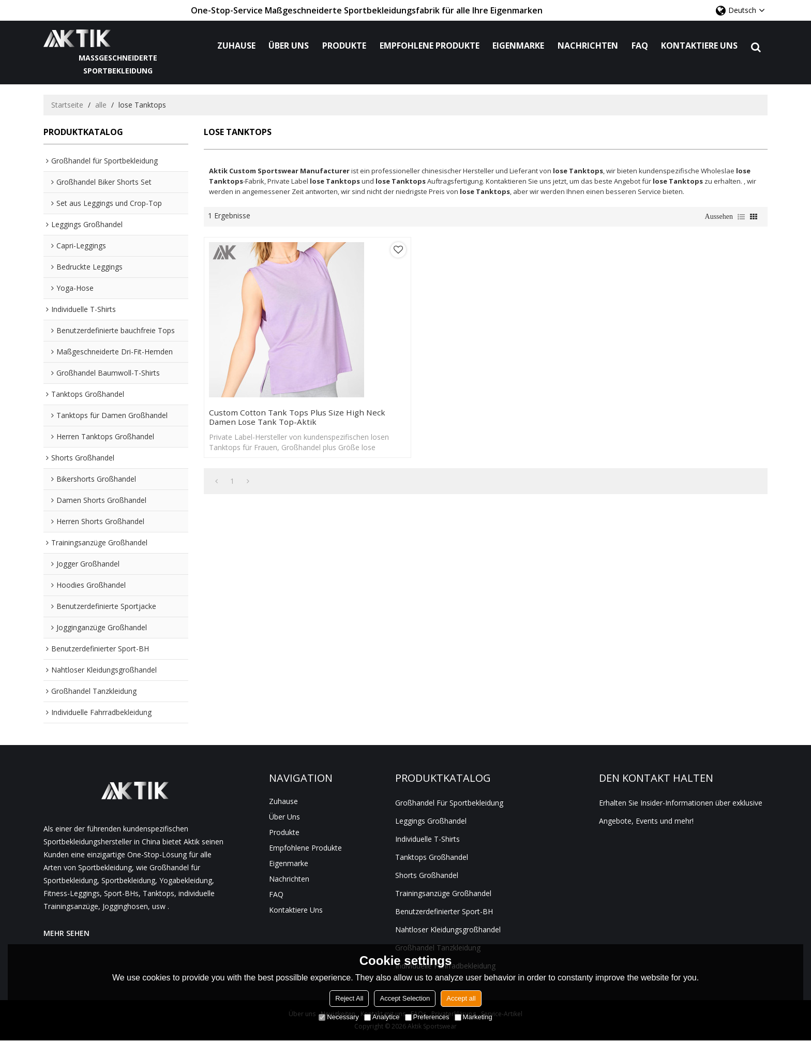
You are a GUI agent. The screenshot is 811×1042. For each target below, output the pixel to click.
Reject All (349, 998)
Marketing (473, 1017)
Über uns (291, 46)
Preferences (427, 1017)
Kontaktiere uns (702, 46)
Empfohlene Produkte (432, 46)
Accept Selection (405, 998)
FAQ (642, 46)
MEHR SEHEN (66, 934)
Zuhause (239, 46)
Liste (741, 218)
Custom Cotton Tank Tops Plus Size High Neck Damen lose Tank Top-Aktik (270, 395)
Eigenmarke (521, 46)
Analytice (382, 1017)
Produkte (347, 46)
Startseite (67, 106)
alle (101, 106)
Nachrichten (590, 46)
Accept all (460, 998)
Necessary (338, 1017)
